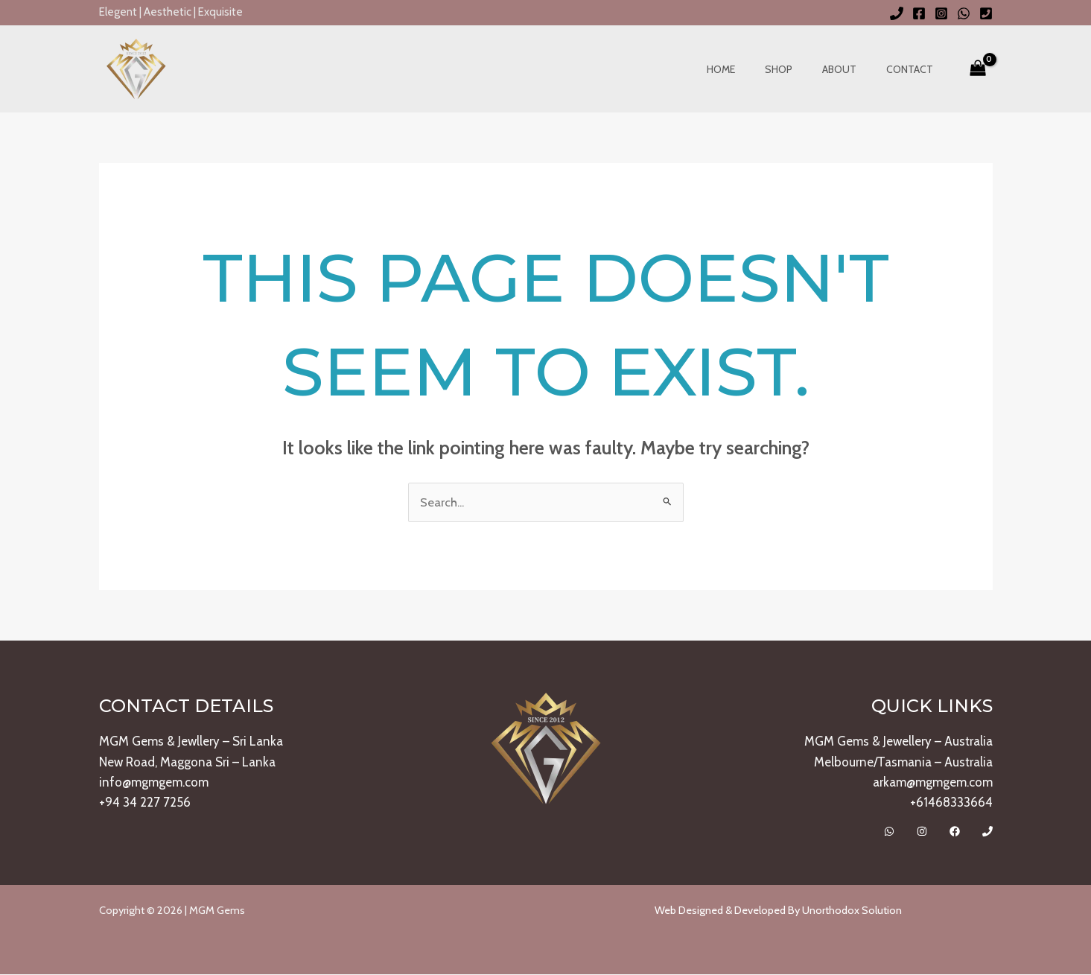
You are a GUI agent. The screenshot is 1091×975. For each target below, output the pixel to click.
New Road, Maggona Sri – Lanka (187, 762)
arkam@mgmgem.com (933, 782)
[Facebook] (919, 13)
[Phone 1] (896, 13)
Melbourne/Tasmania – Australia (903, 762)
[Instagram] (941, 13)
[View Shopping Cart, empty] (978, 69)
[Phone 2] (986, 13)
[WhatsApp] (963, 13)
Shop (801, 69)
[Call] (987, 832)
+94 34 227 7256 (145, 802)
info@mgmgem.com (154, 782)
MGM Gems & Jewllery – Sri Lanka (191, 741)
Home (752, 69)
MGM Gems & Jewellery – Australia (898, 741)
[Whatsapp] (889, 832)
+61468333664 (951, 802)
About (853, 69)
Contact (914, 69)
